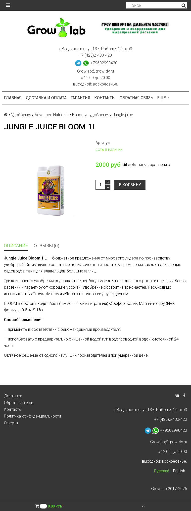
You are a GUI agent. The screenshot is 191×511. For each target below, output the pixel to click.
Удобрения (21, 114)
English (179, 471)
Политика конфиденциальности (32, 416)
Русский (161, 471)
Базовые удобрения (90, 114)
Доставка (13, 396)
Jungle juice (123, 114)
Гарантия (80, 97)
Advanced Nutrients (52, 114)
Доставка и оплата (46, 97)
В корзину (130, 184)
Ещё (163, 97)
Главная (13, 97)
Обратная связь (136, 97)
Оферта (11, 423)
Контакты (105, 97)
